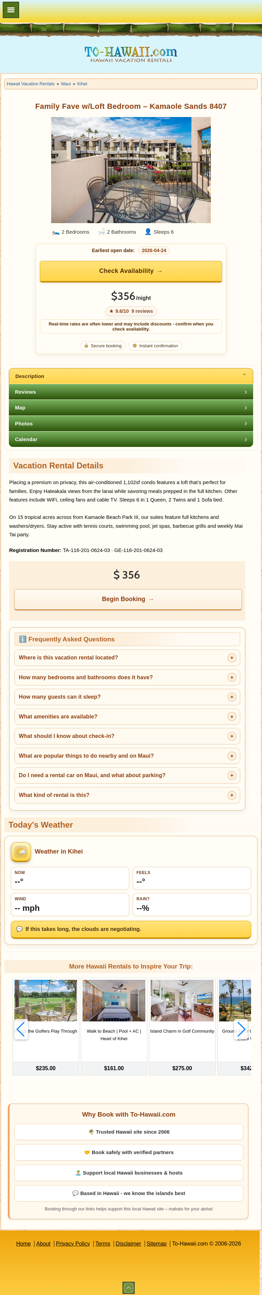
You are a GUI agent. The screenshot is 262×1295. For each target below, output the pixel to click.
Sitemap (157, 1240)
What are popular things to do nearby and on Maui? (86, 756)
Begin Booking (123, 599)
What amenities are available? (58, 716)
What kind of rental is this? (54, 795)
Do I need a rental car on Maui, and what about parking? (92, 775)
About (43, 1240)
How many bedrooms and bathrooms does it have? (86, 677)
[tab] (131, 376)
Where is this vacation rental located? (68, 657)
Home (23, 1240)
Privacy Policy (73, 1240)
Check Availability (126, 270)
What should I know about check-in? (67, 736)
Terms (103, 1240)
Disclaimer (128, 1240)
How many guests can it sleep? (60, 697)
